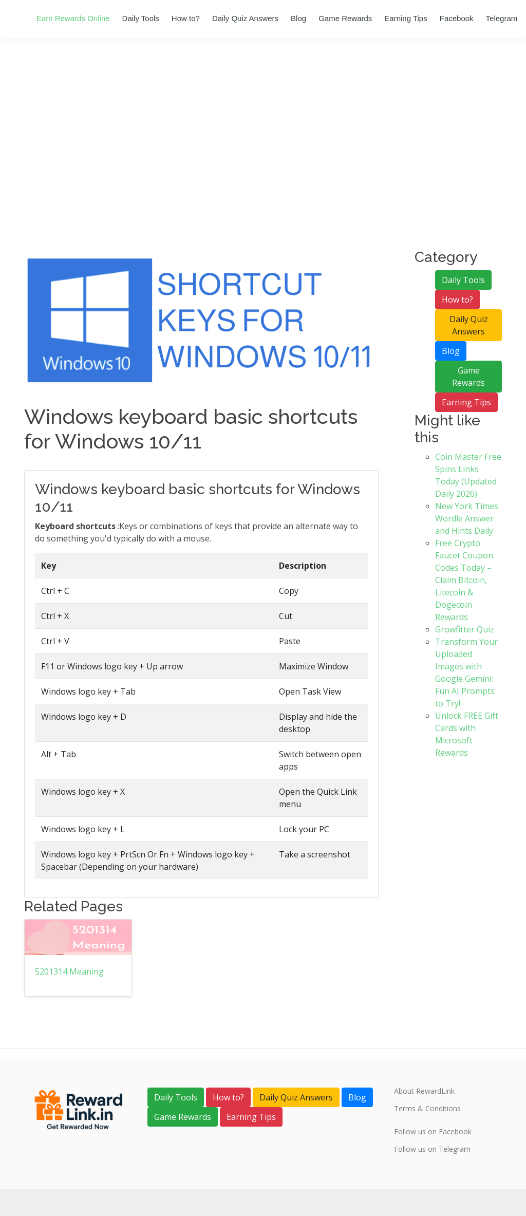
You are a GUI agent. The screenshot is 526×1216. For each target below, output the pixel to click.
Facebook (457, 18)
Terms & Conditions (427, 1108)
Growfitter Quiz (464, 629)
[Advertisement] (263, 172)
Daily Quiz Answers (245, 18)
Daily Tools (140, 18)
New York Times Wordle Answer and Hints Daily (466, 518)
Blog (298, 18)
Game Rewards (345, 18)
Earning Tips (405, 18)
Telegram (502, 18)
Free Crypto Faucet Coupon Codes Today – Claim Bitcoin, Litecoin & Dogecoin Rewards (464, 580)
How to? (186, 18)
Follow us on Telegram (432, 1149)
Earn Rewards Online (73, 18)
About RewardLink (424, 1091)
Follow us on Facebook (433, 1131)
